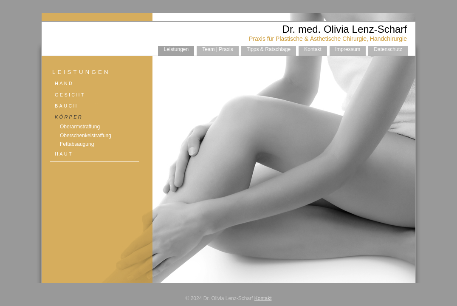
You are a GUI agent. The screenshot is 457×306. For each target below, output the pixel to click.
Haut (64, 153)
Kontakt (313, 49)
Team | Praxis (217, 49)
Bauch (66, 105)
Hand (64, 83)
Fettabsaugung (77, 144)
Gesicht (70, 94)
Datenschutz (388, 49)
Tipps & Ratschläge (269, 49)
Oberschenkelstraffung (85, 136)
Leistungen (176, 49)
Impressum (347, 49)
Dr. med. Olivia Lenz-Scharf (344, 29)
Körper (69, 116)
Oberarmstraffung (80, 127)
